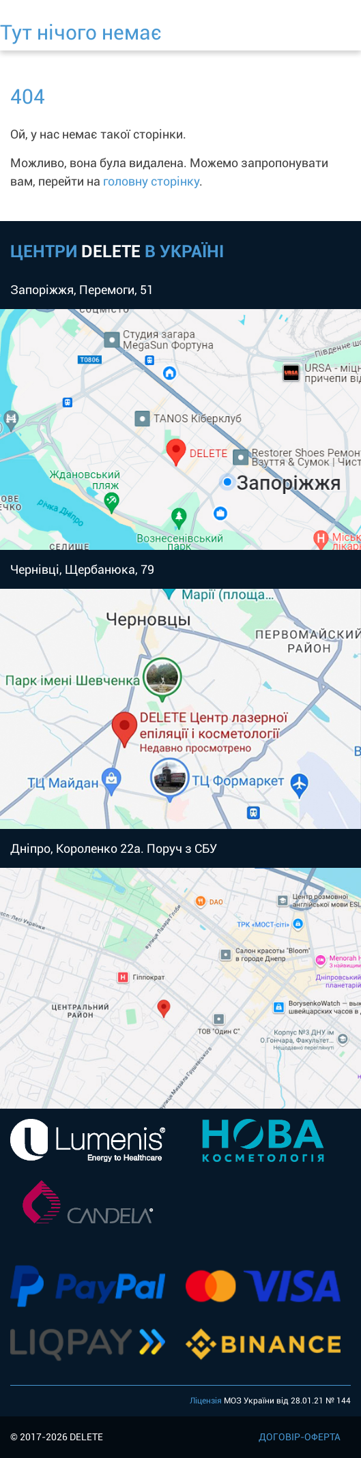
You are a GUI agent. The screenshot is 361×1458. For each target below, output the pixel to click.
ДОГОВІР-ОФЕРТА (300, 1436)
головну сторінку (151, 181)
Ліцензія (206, 1400)
